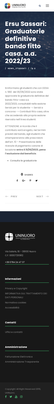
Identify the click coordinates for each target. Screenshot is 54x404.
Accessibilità (12, 307)
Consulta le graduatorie (23, 160)
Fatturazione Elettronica (19, 356)
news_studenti (17, 68)
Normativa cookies (15, 302)
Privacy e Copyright (16, 288)
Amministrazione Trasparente (22, 361)
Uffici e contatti (13, 332)
